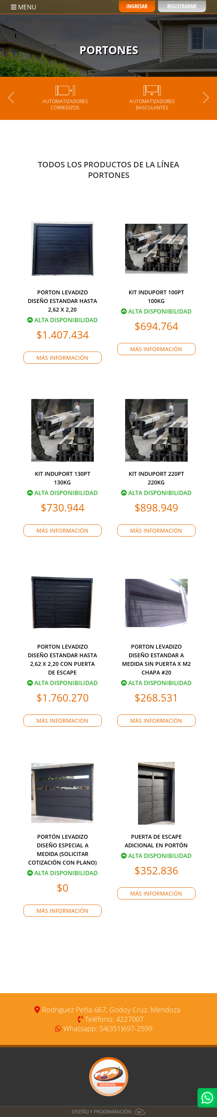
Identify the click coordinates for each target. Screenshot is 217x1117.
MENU (23, 7)
